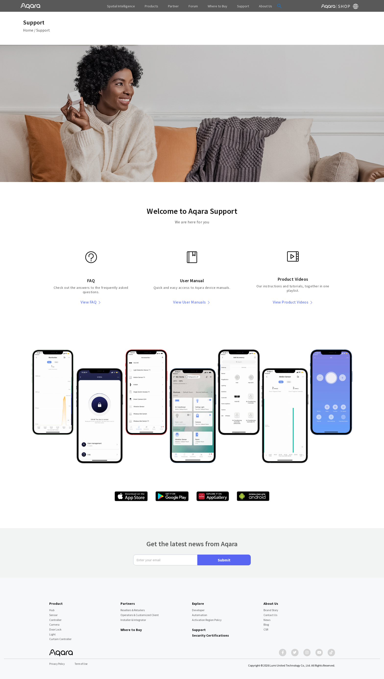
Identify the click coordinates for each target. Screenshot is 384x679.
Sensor (53, 612)
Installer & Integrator (133, 617)
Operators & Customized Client (139, 612)
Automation (199, 612)
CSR (266, 627)
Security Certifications (210, 633)
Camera (54, 622)
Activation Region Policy (207, 617)
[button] (269, 6)
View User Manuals (192, 302)
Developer (198, 607)
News (267, 617)
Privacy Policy (57, 664)
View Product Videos (293, 302)
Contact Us (270, 612)
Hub (51, 607)
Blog (266, 622)
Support (43, 30)
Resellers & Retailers (132, 607)
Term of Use (83, 664)
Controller (55, 617)
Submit (224, 557)
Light (52, 632)
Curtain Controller (60, 637)
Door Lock (55, 627)
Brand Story (271, 607)
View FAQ (91, 302)
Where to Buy (131, 627)
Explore (198, 601)
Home (28, 30)
